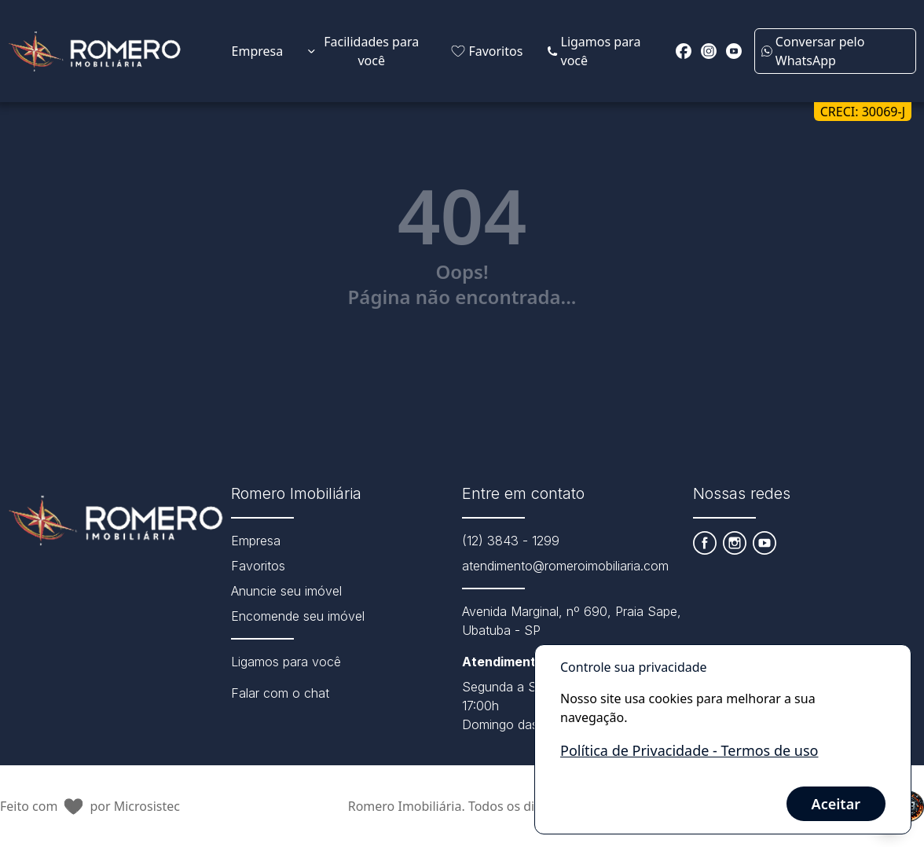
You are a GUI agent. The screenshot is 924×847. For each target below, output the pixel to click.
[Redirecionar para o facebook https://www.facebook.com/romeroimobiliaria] (683, 51)
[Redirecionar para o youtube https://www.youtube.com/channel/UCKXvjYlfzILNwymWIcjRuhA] (734, 51)
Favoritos (258, 566)
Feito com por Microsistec (90, 806)
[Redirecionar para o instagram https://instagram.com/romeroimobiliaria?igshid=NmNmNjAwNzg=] (709, 51)
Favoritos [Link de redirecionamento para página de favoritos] (486, 51)
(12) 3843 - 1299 (510, 540)
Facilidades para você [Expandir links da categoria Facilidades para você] (363, 51)
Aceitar (836, 803)
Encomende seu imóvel (298, 616)
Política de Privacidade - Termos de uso (689, 750)
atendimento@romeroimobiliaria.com (565, 566)
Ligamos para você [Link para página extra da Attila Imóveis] (594, 51)
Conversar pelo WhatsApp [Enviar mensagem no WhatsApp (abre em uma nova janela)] (813, 51)
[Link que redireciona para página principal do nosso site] (95, 51)
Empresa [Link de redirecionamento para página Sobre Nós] (258, 51)
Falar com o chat (280, 693)
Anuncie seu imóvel (286, 591)
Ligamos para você (286, 661)
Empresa (255, 540)
